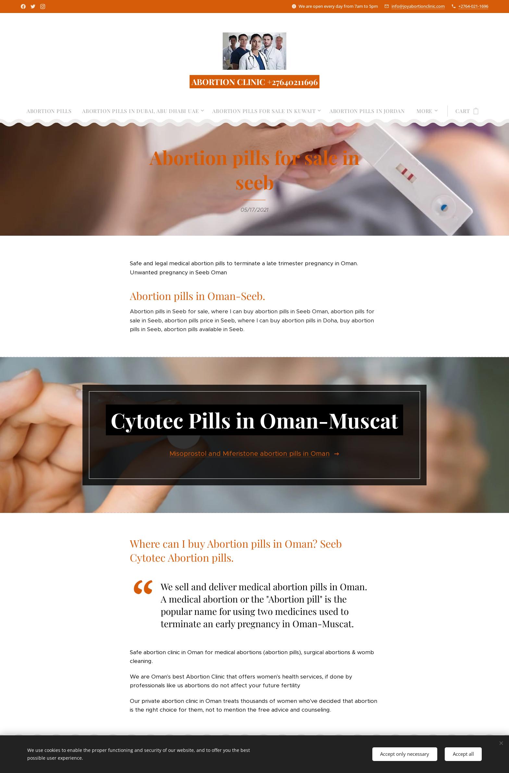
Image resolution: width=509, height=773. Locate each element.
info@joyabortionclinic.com (418, 6)
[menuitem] (52, 111)
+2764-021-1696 (473, 6)
